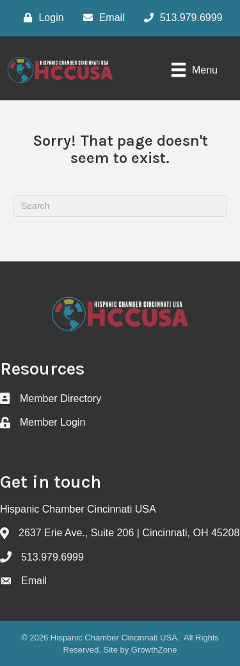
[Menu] (194, 69)
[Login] (40, 17)
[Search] (120, 206)
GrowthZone (154, 649)
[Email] (101, 17)
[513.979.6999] (180, 17)
